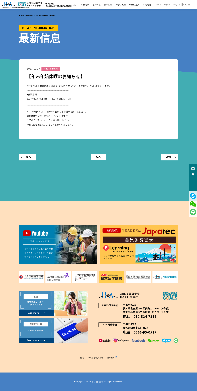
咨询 (82, 358)
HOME (21, 15)
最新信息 (29, 15)
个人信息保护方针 (95, 358)
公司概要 (112, 357)
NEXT (170, 157)
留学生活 (108, 4)
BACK (98, 157)
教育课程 (97, 4)
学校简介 (85, 4)
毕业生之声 (134, 4)
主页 (75, 4)
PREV (26, 157)
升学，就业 (121, 4)
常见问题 (147, 4)
